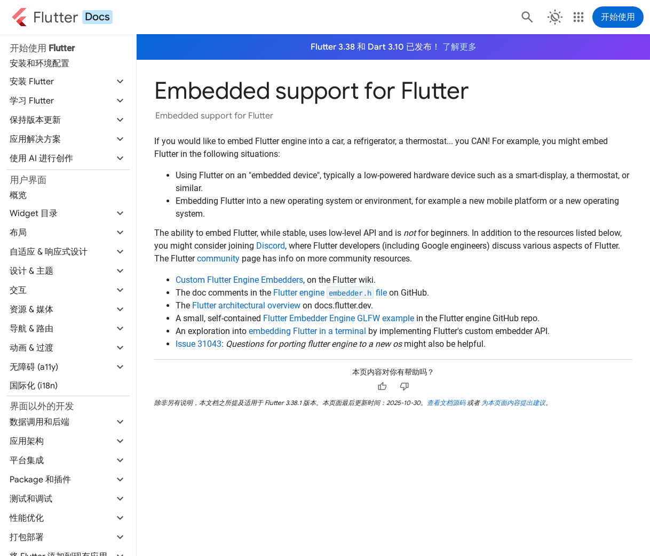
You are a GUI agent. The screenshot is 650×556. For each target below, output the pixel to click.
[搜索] (526, 17)
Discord (270, 246)
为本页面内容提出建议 (513, 403)
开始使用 (618, 17)
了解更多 (459, 47)
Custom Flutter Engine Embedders (239, 280)
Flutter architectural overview (246, 305)
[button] (68, 81)
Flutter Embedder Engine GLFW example (338, 318)
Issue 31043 (198, 344)
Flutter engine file (330, 293)
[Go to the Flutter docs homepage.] (61, 17)
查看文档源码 (446, 403)
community (218, 258)
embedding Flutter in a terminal (307, 331)
